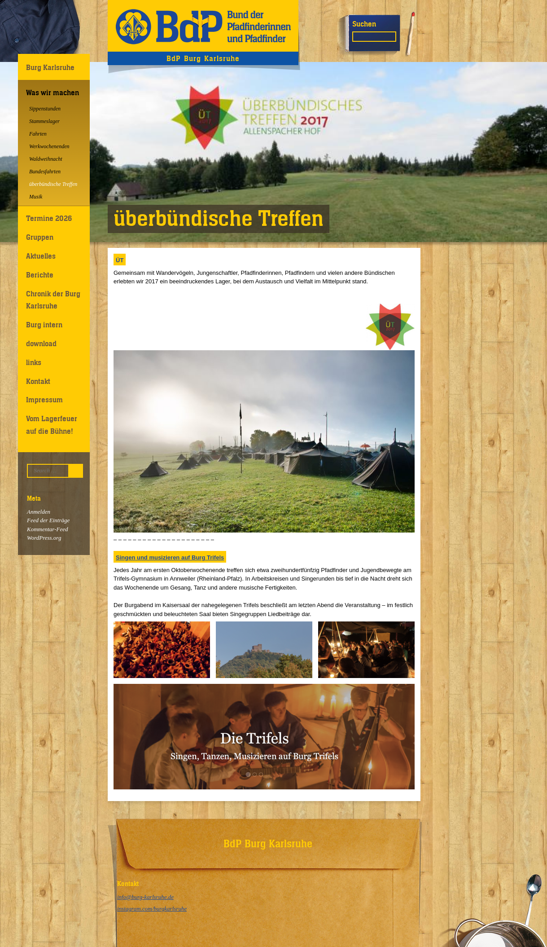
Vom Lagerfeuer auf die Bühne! (51, 424)
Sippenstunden (45, 109)
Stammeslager (44, 121)
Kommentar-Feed (47, 529)
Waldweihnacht (45, 159)
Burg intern (44, 324)
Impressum (44, 399)
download (41, 343)
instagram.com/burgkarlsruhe (152, 908)
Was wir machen (52, 92)
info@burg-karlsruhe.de (145, 897)
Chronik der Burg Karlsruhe (53, 299)
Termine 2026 (49, 218)
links (33, 362)
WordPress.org (44, 537)
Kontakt (38, 381)
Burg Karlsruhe (50, 67)
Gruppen (39, 237)
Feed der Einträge (48, 520)
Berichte (39, 274)
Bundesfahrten (45, 171)
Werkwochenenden (49, 146)
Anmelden (38, 511)
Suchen (364, 23)
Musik (35, 197)
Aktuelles (41, 255)
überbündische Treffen (53, 184)
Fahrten (38, 134)
